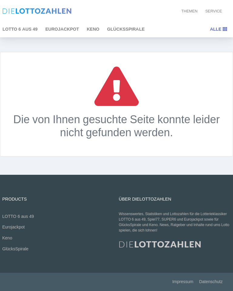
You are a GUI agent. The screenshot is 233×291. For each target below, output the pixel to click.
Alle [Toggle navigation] (218, 29)
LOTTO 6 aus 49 (18, 216)
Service (213, 11)
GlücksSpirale (126, 29)
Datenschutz (211, 282)
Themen (189, 11)
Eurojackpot (62, 29)
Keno (93, 29)
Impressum (182, 282)
